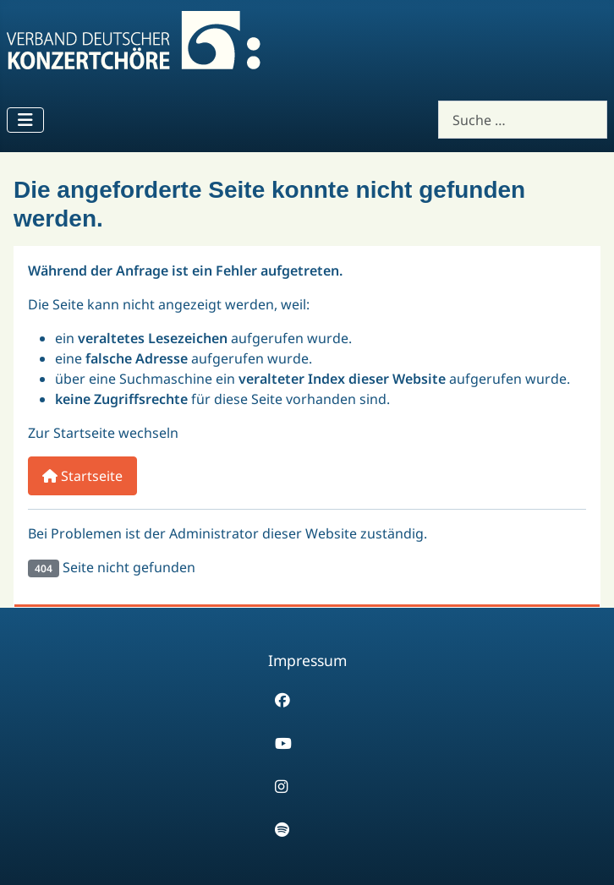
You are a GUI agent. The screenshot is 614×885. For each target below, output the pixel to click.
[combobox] (522, 120)
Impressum (307, 660)
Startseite (82, 476)
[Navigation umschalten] (25, 120)
